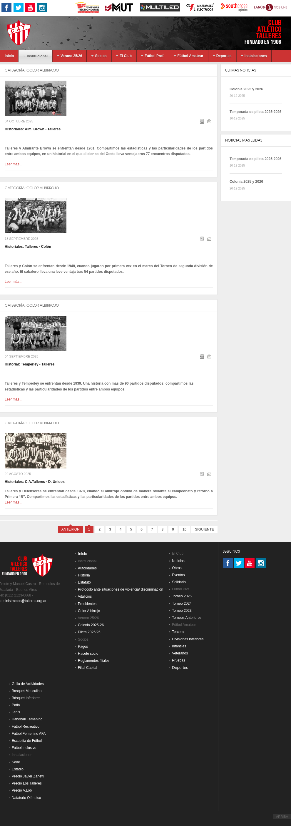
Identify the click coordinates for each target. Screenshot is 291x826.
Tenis (16, 712)
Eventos (178, 575)
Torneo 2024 (182, 603)
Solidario (179, 582)
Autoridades (87, 568)
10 (184, 529)
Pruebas (178, 660)
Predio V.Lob (22, 790)
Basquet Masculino (26, 691)
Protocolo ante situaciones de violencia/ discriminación (120, 589)
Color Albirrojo (42, 70)
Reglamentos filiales (93, 661)
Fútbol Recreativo (25, 726)
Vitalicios (85, 596)
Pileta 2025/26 (89, 632)
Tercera (178, 632)
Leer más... (13, 164)
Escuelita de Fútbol (27, 741)
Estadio (18, 769)
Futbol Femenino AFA (29, 734)
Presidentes (87, 604)
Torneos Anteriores (186, 618)
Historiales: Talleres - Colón (28, 247)
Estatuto (84, 582)
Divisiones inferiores (187, 639)
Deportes (180, 667)
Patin (16, 705)
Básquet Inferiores (26, 698)
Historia (84, 575)
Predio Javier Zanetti (28, 776)
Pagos (83, 646)
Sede (16, 762)
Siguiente (204, 529)
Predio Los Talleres (27, 783)
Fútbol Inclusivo (24, 748)
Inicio (82, 553)
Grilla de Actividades (28, 684)
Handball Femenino (27, 719)
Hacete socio (88, 654)
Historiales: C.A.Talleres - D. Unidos (35, 482)
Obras (177, 568)
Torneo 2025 (182, 596)
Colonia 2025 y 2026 (246, 89)
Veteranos (180, 653)
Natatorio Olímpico (26, 798)
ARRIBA (282, 816)
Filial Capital (87, 668)
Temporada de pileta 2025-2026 (256, 112)
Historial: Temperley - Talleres (30, 364)
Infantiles (179, 646)
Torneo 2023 (182, 611)
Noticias (178, 561)
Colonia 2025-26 (91, 625)
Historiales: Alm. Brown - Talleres (33, 129)
